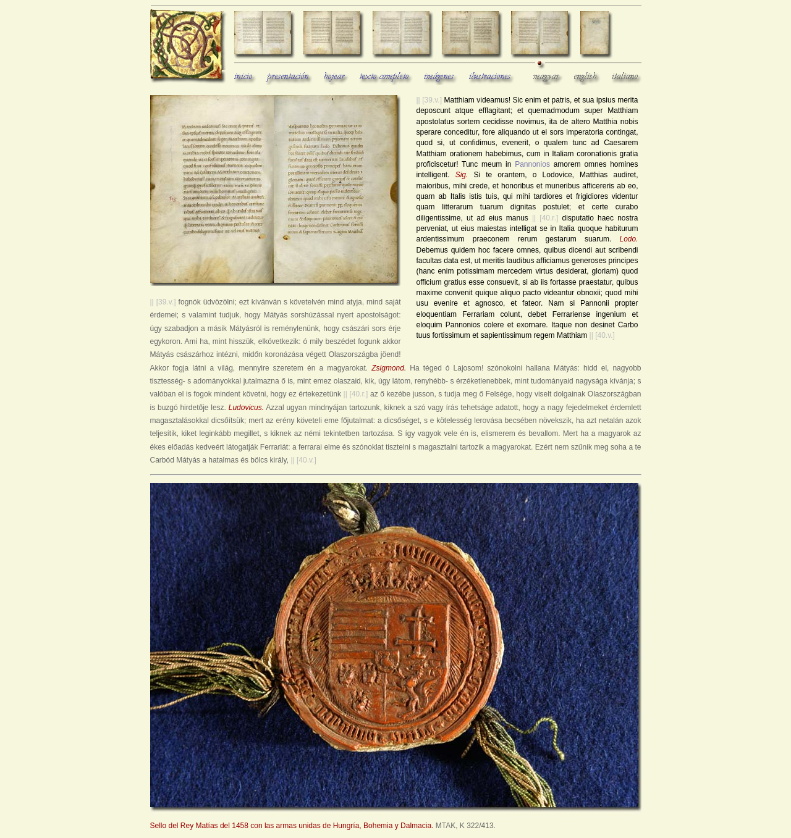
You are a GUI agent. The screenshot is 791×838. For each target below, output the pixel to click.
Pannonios (532, 164)
